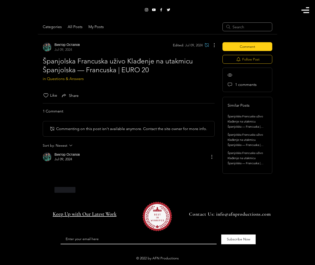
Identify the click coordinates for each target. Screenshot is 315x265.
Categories (52, 26)
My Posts (96, 26)
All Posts (75, 26)
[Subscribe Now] (238, 239)
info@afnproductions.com (243, 214)
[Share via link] (70, 95)
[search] (247, 26)
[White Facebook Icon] (161, 10)
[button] (305, 10)
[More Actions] (212, 45)
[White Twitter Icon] (168, 10)
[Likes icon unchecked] (46, 95)
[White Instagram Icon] (146, 10)
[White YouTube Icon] (154, 10)
